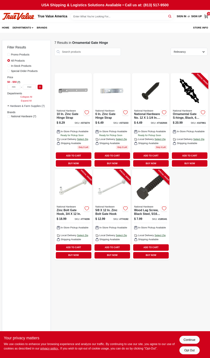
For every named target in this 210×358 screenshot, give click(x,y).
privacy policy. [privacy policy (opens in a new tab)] (49, 348)
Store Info (200, 27)
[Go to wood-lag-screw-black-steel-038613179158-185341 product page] (150, 214)
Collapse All (26, 97)
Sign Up (196, 16)
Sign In (181, 16)
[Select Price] (40, 87)
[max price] (29, 87)
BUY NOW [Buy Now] (73, 163)
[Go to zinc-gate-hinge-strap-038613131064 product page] (112, 120)
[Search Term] (122, 16)
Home (5, 27)
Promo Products (20, 54)
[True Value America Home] (18, 16)
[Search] (170, 16)
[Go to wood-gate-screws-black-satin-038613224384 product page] (150, 120)
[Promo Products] (8, 54)
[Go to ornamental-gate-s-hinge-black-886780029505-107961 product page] (189, 120)
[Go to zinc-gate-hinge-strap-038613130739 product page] (73, 120)
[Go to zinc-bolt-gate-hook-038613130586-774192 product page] (112, 214)
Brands (42, 27)
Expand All (26, 100)
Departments (22, 27)
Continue (189, 339)
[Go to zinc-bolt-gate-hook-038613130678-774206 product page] (73, 214)
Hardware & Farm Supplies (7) (27, 105)
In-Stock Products (21, 66)
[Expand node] (8, 106)
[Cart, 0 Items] (206, 16)
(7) (23, 116)
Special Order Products (24, 71)
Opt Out (189, 350)
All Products (18, 61)
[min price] (13, 87)
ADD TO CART (73, 155)
